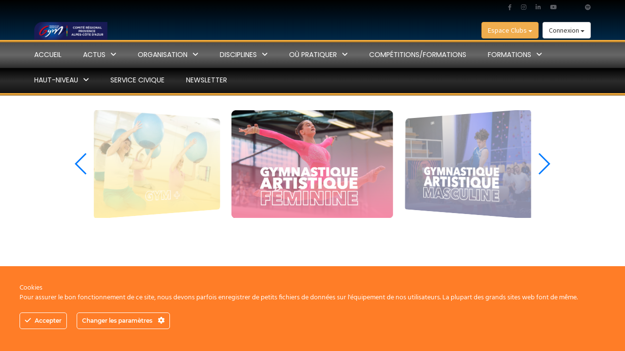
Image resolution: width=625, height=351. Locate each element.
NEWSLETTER (206, 80)
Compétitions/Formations (417, 54)
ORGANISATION (163, 54)
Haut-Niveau (56, 80)
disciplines (238, 54)
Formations (509, 54)
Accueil (48, 54)
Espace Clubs (510, 30)
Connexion (566, 30)
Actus (94, 54)
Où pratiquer (313, 54)
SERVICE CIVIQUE (137, 80)
